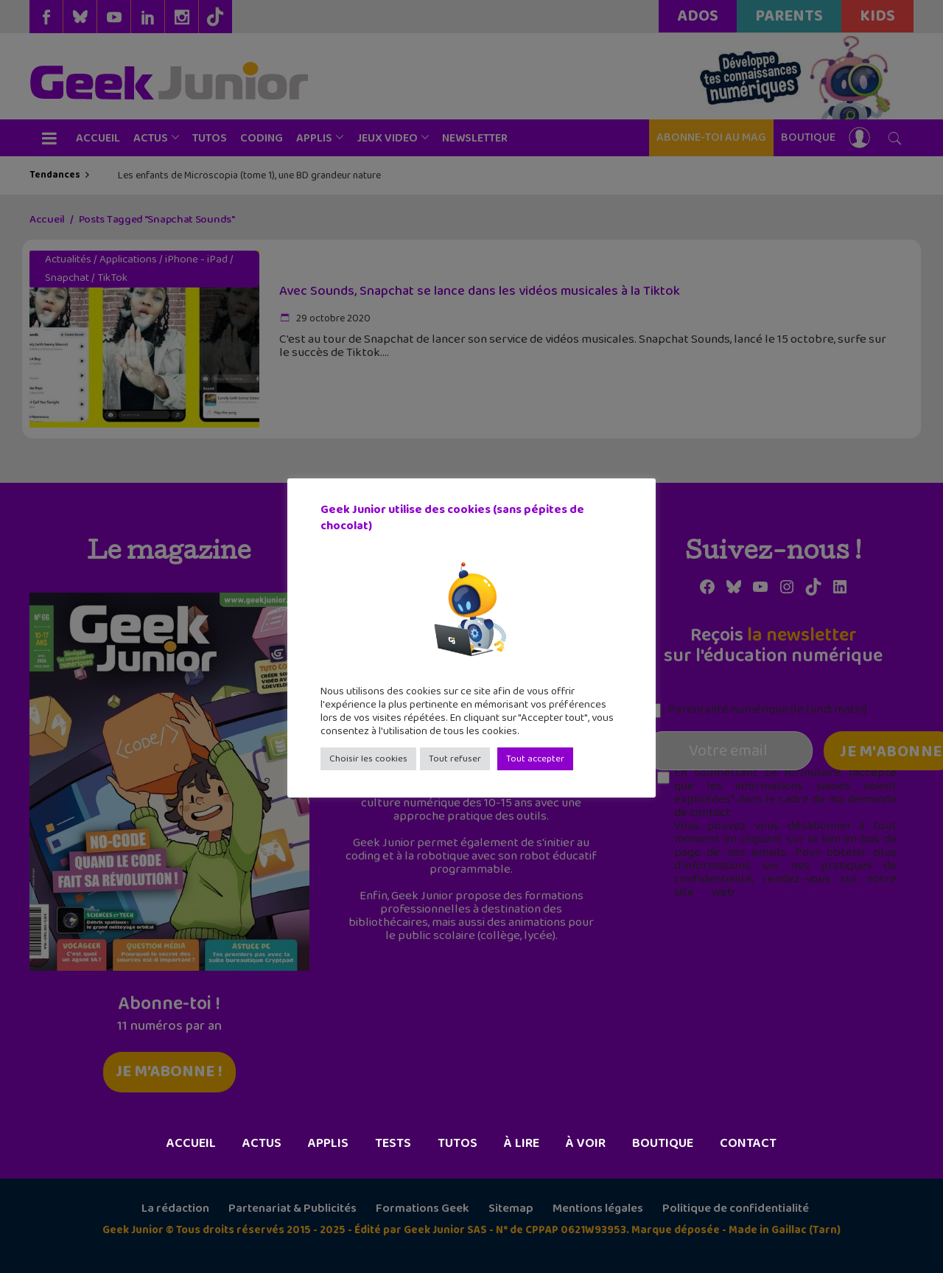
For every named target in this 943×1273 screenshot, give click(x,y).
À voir (586, 1143)
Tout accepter (535, 759)
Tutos (457, 1143)
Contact (748, 1143)
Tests (393, 1143)
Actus (261, 1143)
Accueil (191, 1143)
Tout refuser (455, 759)
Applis (328, 1143)
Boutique (662, 1143)
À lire (521, 1143)
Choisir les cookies (368, 759)
